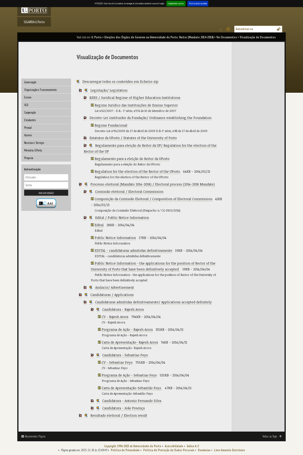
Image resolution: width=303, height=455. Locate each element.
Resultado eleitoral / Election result (118, 415)
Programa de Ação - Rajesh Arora (127, 329)
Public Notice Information (115, 237)
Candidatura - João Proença (123, 408)
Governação (30, 82)
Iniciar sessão (46, 193)
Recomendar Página (35, 436)
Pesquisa (28, 158)
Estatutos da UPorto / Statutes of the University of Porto (133, 138)
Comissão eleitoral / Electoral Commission (129, 191)
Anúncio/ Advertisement (114, 287)
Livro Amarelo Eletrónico (229, 450)
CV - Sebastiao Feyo (117, 362)
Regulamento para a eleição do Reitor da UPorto (132, 158)
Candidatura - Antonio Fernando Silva (131, 400)
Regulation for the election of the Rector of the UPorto (137, 171)
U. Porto (96, 37)
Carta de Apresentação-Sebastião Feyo (132, 388)
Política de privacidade (198, 3)
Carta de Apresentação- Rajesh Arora (130, 342)
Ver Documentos (226, 37)
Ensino (27, 97)
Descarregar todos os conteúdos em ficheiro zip (120, 81)
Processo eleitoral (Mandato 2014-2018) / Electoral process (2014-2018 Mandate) (152, 184)
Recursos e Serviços (34, 143)
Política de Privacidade (125, 450)
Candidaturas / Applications (112, 294)
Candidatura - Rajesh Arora (123, 309)
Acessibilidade (174, 446)
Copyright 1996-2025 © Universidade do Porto (132, 446)
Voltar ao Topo (270, 436)
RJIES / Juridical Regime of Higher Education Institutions (134, 97)
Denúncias (204, 450)
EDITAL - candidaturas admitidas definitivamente (133, 250)
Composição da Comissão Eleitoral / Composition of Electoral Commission (153, 199)
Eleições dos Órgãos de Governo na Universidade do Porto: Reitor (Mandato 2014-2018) (159, 37)
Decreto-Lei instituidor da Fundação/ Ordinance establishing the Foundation (150, 117)
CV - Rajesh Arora (115, 316)
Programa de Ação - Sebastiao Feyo (129, 375)
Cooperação (30, 112)
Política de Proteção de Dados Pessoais (168, 450)
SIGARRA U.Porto (34, 21)
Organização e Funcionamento (40, 90)
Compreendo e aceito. (176, 3)
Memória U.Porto (33, 150)
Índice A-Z (193, 446)
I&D (26, 105)
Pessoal (28, 128)
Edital (99, 225)
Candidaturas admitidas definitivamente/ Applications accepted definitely (153, 302)
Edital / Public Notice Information (122, 217)
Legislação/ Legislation (108, 90)
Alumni (28, 135)
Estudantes (30, 120)
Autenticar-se (244, 29)
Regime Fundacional (111, 125)
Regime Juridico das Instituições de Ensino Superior (136, 105)
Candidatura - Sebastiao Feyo (125, 355)
